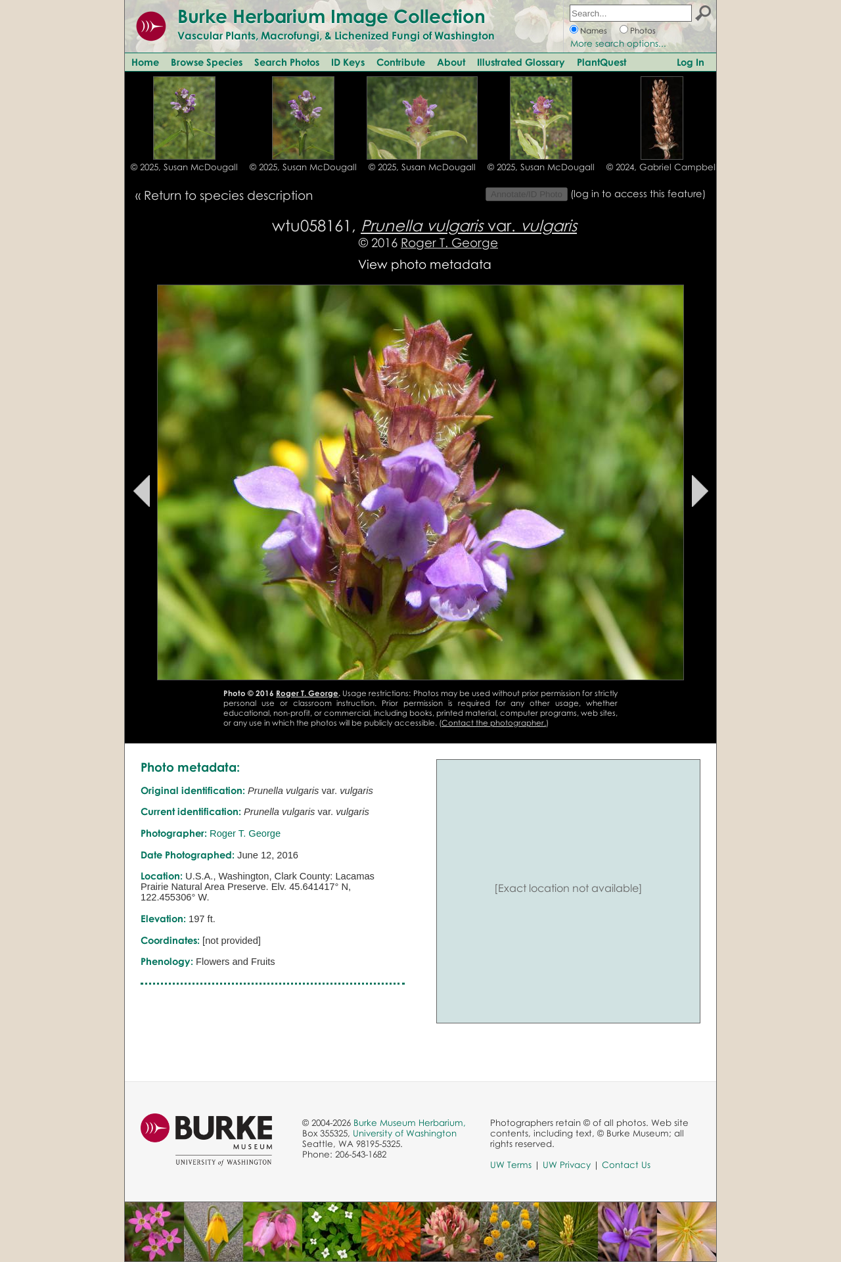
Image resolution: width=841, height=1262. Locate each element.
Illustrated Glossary (521, 62)
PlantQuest (601, 62)
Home (145, 62)
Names (593, 30)
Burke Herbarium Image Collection (331, 16)
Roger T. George (449, 242)
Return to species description (228, 194)
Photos (643, 30)
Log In (690, 62)
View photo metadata (424, 263)
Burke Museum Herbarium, (409, 1122)
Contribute (400, 62)
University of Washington (405, 1133)
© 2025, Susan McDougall (184, 167)
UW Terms (511, 1164)
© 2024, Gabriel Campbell (661, 167)
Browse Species (206, 62)
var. (469, 225)
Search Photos (286, 62)
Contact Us (626, 1164)
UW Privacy (567, 1164)
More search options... (618, 43)
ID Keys (348, 62)
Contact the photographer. (494, 723)
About (451, 62)
